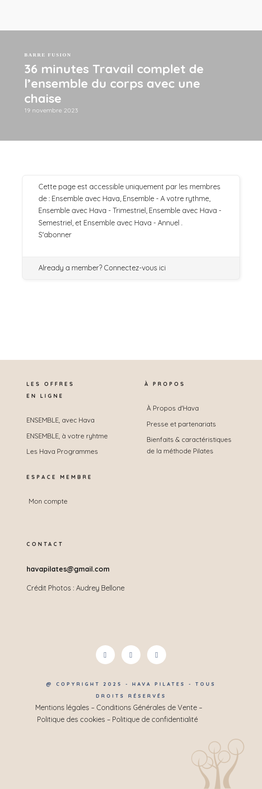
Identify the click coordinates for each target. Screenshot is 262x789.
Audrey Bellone (100, 587)
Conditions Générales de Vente (146, 707)
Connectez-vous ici (135, 267)
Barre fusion (48, 54)
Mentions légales (62, 707)
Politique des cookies (71, 719)
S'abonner (55, 234)
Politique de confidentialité (155, 719)
